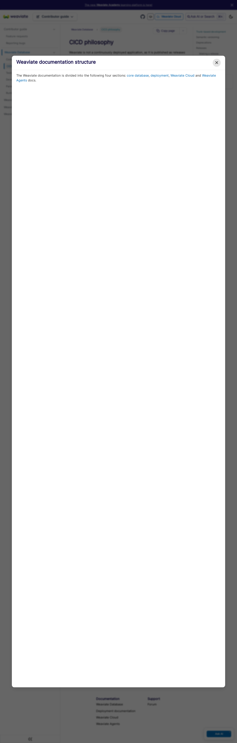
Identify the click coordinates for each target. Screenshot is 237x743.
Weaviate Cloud (182, 75)
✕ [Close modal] (217, 62)
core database (138, 75)
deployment (160, 75)
